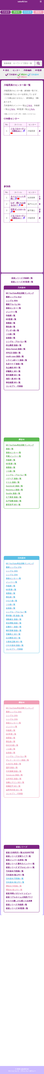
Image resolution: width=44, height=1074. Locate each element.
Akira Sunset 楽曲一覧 (15, 349)
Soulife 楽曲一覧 (13, 493)
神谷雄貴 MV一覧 (13, 382)
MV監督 (38, 70)
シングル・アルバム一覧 (16, 342)
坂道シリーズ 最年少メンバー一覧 (20, 864)
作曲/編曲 (28, 70)
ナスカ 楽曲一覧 (12, 482)
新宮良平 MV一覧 (13, 505)
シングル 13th (12, 719)
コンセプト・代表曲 (14, 386)
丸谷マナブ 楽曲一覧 (14, 364)
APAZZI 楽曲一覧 (13, 353)
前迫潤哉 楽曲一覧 (13, 623)
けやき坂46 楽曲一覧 (14, 645)
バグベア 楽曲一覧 (13, 479)
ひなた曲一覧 (11, 601)
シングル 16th (12, 571)
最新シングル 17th (13, 567)
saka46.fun (22, 2)
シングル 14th (12, 715)
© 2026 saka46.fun (22, 1069)
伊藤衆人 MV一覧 (13, 371)
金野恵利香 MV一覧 (14, 790)
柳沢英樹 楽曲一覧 (13, 630)
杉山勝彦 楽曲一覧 (13, 345)
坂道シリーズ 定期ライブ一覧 (18, 856)
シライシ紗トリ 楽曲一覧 (16, 360)
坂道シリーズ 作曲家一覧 (22, 278)
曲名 (7, 70)
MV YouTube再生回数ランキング (20, 293)
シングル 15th (12, 575)
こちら (29, 105)
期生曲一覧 (10, 327)
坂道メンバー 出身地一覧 (16, 860)
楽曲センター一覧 (13, 308)
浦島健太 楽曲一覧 (13, 619)
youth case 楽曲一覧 (15, 356)
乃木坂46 (5, 12)
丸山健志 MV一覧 (13, 368)
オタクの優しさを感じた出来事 (19, 901)
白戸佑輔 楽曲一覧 (13, 501)
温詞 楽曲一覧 (12, 768)
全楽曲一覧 (10, 338)
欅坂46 (16, 12)
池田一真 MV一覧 (13, 379)
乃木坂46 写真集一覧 (14, 871)
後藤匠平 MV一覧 (13, 786)
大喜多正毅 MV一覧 (14, 642)
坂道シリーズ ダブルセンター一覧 (20, 867)
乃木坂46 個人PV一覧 (15, 875)
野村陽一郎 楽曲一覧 (14, 616)
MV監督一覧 (11, 319)
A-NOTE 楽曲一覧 (13, 764)
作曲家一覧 (10, 316)
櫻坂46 (38, 12)
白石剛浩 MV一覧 (13, 638)
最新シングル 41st (13, 297)
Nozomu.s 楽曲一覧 (14, 490)
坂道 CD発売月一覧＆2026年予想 (20, 853)
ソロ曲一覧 (10, 334)
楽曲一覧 (9, 449)
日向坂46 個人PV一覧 (15, 882)
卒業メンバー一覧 (13, 456)
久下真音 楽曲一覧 (13, 497)
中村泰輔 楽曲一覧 (13, 771)
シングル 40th (12, 301)
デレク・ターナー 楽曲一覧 (17, 760)
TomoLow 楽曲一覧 (14, 775)
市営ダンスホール (18, 209)
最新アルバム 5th (13, 304)
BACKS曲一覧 (12, 745)
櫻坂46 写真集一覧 (14, 886)
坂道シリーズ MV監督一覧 (22, 282)
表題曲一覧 (10, 323)
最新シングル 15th (13, 712)
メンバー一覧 (11, 312)
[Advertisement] (22, 37)
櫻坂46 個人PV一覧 (14, 890)
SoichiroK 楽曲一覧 (14, 486)
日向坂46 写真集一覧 (14, 879)
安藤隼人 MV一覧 (13, 634)
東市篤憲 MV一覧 (13, 375)
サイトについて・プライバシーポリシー (22, 1071)
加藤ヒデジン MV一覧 (15, 782)
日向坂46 (27, 12)
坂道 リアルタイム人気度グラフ (19, 897)
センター (16, 70)
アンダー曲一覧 (12, 330)
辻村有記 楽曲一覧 (13, 779)
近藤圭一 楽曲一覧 (13, 627)
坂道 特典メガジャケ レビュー (18, 893)
